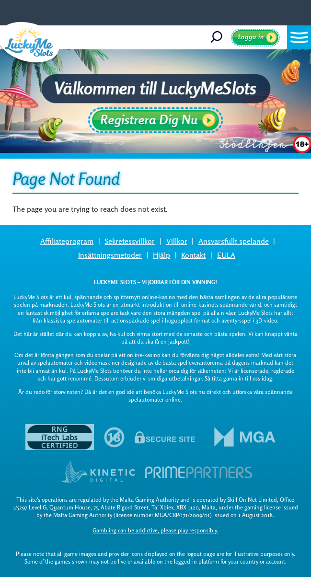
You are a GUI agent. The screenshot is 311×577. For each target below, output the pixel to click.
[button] (299, 37)
